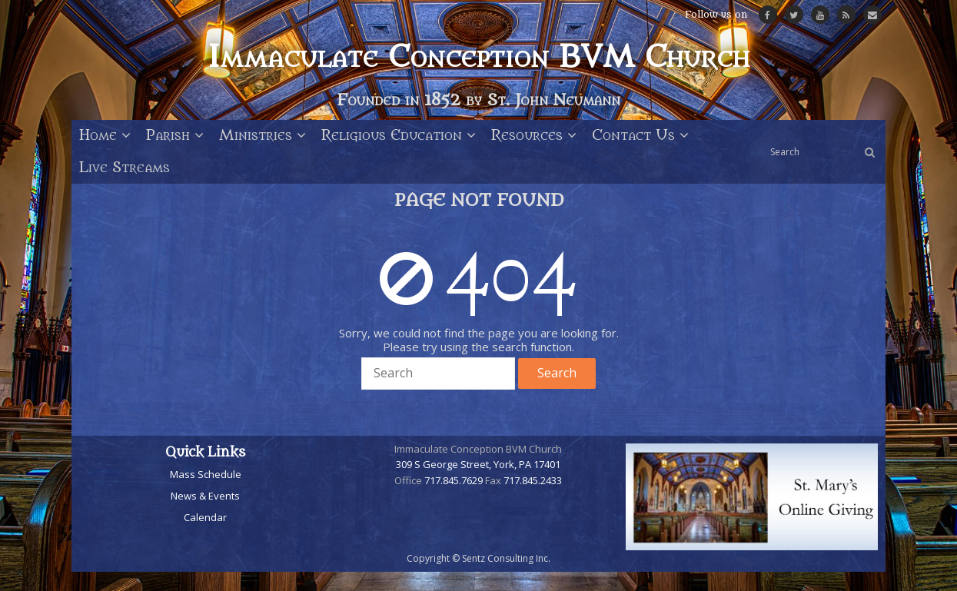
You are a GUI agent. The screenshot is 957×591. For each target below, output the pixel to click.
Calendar (205, 517)
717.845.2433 (532, 480)
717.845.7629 (453, 480)
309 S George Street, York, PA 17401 (478, 464)
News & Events (205, 496)
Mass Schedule (205, 474)
